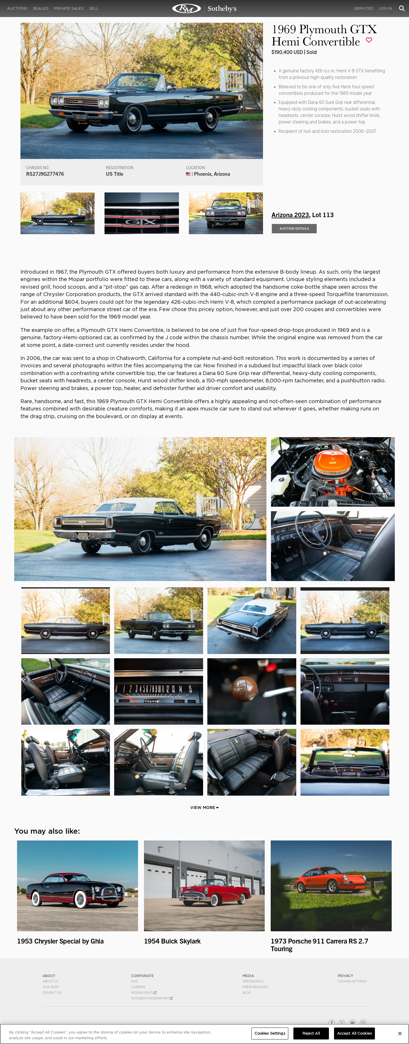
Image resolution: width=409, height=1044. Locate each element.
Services (363, 8)
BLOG (247, 992)
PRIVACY (345, 976)
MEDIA (248, 976)
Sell (94, 8)
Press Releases (255, 987)
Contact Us (52, 992)
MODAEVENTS (143, 992)
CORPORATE (142, 976)
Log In (385, 8)
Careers (138, 987)
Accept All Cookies (354, 1033)
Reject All (311, 1033)
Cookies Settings (352, 981)
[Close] (400, 1033)
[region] (204, 1034)
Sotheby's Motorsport (152, 998)
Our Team (51, 987)
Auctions (17, 8)
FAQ (134, 981)
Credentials (253, 981)
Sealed (40, 8)
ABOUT (49, 976)
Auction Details (294, 228)
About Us (50, 981)
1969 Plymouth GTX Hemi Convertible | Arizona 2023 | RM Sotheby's (204, 8)
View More (204, 807)
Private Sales (69, 8)
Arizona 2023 (290, 214)
